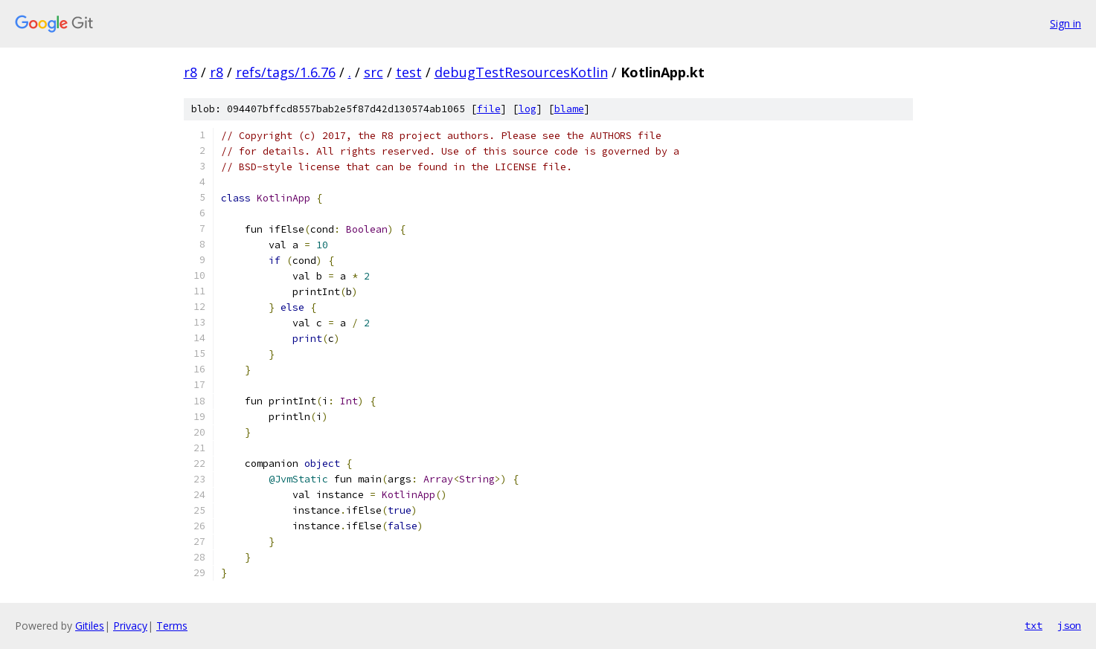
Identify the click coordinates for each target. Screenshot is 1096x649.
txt (1033, 625)
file (489, 109)
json (1069, 625)
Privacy (130, 626)
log (527, 109)
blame (569, 109)
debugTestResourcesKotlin (521, 72)
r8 (190, 72)
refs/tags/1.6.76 (286, 72)
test (409, 72)
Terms (172, 626)
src (373, 72)
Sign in (1065, 23)
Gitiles (89, 626)
